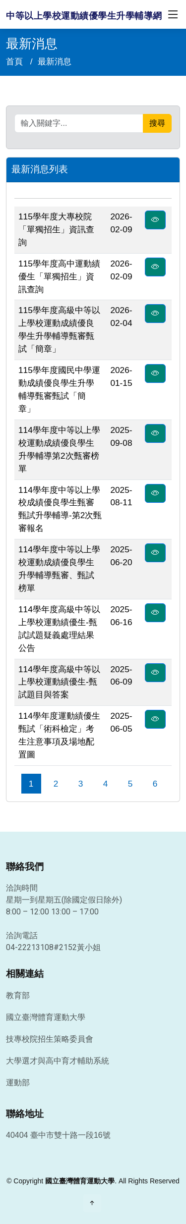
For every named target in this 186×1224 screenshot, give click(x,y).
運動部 (18, 1083)
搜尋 (157, 123)
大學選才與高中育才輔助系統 (57, 1061)
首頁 (14, 61)
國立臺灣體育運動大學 (45, 1017)
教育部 (18, 996)
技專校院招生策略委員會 (49, 1039)
